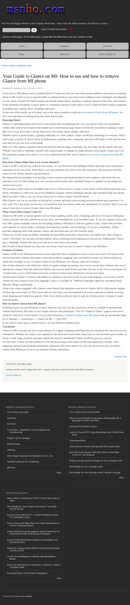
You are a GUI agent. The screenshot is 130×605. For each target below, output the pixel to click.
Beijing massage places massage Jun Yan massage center (95, 460)
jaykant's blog (24, 65)
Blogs (22, 54)
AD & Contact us (13, 375)
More (59, 473)
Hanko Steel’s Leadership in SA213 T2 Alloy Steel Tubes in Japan (33, 499)
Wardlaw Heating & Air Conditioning (23, 462)
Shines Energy (13, 444)
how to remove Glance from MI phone (79, 315)
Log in (44, 29)
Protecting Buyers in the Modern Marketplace (27, 573)
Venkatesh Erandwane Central (83, 426)
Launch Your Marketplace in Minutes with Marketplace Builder (31, 557)
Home (22, 46)
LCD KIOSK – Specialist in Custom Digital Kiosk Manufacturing (28, 431)
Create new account (57, 29)
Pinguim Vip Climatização (18, 438)
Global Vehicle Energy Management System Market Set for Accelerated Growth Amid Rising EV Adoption (33, 532)
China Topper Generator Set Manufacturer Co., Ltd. (30, 456)
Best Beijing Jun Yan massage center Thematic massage (95, 472)
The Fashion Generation (18, 412)
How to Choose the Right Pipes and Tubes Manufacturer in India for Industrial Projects (33, 524)
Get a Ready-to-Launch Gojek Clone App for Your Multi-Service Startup (32, 507)
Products (107, 46)
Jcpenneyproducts (77, 440)
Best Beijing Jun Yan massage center (86, 466)
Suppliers (64, 46)
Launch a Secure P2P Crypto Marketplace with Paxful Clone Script (96, 433)
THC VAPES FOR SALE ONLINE (84, 412)
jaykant (17, 88)
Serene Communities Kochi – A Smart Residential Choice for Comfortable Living (32, 516)
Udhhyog (11, 450)
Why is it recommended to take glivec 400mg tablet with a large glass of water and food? (95, 419)
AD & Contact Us (107, 54)
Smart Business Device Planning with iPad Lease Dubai (94, 446)
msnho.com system (23, 596)
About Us (64, 54)
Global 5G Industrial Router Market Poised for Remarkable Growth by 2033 (33, 549)
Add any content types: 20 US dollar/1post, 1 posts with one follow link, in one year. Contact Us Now (47, 37)
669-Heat (11, 467)
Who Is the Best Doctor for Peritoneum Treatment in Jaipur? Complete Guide (34, 566)
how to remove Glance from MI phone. (99, 112)
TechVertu (11, 418)
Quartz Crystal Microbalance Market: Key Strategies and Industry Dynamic (32, 541)
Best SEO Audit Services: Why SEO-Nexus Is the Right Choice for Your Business (94, 453)
